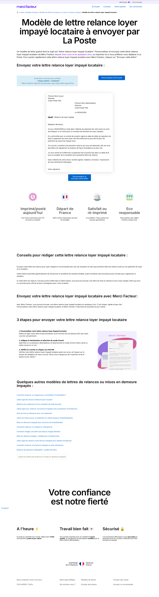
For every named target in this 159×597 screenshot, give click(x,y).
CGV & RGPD (22, 584)
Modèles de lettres (32, 12)
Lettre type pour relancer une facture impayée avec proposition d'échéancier (47, 409)
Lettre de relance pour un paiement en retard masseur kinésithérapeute (45, 418)
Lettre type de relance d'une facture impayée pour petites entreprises (44, 441)
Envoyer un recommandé (123, 584)
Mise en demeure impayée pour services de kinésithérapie (40, 422)
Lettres (22, 12)
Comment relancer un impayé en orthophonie (34, 427)
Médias (72, 580)
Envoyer (96, 6)
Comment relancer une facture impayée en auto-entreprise (40, 445)
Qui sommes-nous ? (67, 584)
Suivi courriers (36, 580)
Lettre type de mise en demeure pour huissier (35, 400)
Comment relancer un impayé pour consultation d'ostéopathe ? (41, 395)
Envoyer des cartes (120, 580)
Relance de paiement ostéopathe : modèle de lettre (37, 450)
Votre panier (120, 6)
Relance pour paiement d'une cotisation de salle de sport (39, 404)
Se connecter (135, 6)
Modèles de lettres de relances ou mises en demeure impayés (60, 12)
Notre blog (64, 580)
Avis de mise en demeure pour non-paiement (34, 413)
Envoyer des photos (89, 584)
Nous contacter (23, 580)
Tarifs (30, 584)
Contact (107, 6)
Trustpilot (5, 508)
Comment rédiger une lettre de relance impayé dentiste (38, 432)
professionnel (135, 2)
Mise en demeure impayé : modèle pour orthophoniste (38, 436)
